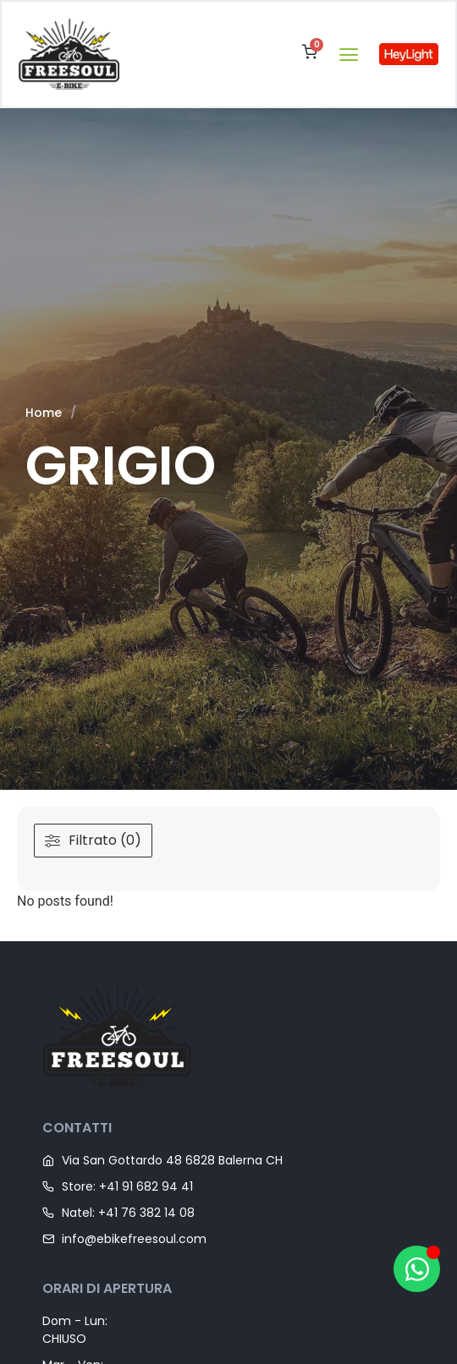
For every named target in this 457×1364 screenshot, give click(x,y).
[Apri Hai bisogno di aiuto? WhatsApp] (417, 1269)
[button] (348, 54)
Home (43, 412)
